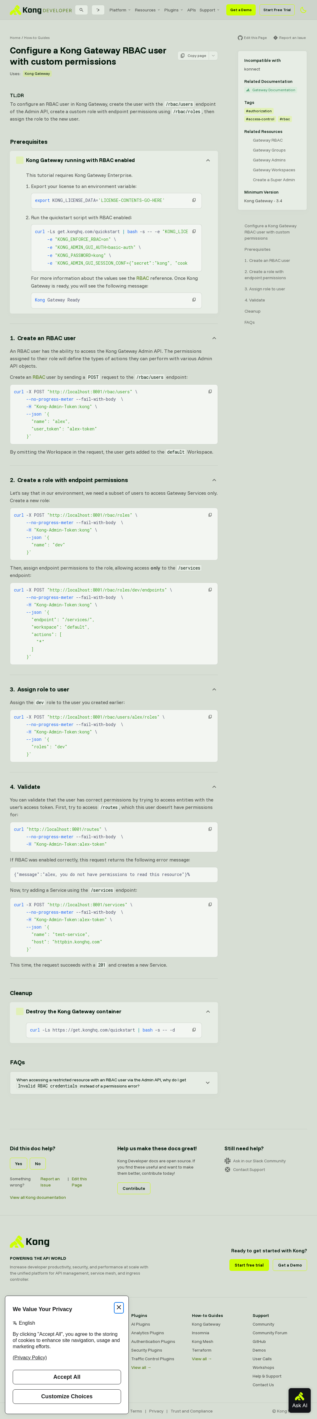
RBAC (142, 278)
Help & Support (267, 1376)
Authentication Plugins (153, 1341)
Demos (259, 1350)
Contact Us (263, 1384)
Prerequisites (258, 249)
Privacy (156, 1411)
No (38, 1163)
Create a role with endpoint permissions (265, 274)
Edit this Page (79, 1182)
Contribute (134, 1188)
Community (263, 1324)
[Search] (81, 10)
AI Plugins (140, 1324)
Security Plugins (146, 1350)
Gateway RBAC (268, 140)
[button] (194, 200)
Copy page (193, 55)
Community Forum (270, 1333)
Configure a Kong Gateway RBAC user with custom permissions (271, 232)
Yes (18, 1163)
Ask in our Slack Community (255, 1161)
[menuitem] (120, 10)
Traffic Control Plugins (152, 1358)
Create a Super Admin (274, 179)
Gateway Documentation (270, 90)
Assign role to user (267, 289)
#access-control (260, 119)
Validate (257, 300)
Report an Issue (50, 1182)
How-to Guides (37, 37)
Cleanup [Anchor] (21, 993)
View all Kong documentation (38, 1197)
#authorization (259, 111)
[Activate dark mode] (303, 10)
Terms (136, 1411)
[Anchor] (114, 338)
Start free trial (249, 1265)
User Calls (262, 1358)
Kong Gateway (37, 73)
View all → (141, 1367)
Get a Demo (241, 9)
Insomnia (200, 1333)
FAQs (250, 322)
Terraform (201, 1350)
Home (15, 37)
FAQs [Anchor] (17, 1062)
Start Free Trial (277, 9)
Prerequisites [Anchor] (28, 141)
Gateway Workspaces (274, 170)
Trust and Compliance (192, 1411)
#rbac (285, 119)
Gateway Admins (269, 160)
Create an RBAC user (269, 260)
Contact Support (244, 1169)
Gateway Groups (269, 150)
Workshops (263, 1367)
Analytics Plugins (147, 1333)
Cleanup (253, 311)
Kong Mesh (202, 1341)
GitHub (259, 1341)
